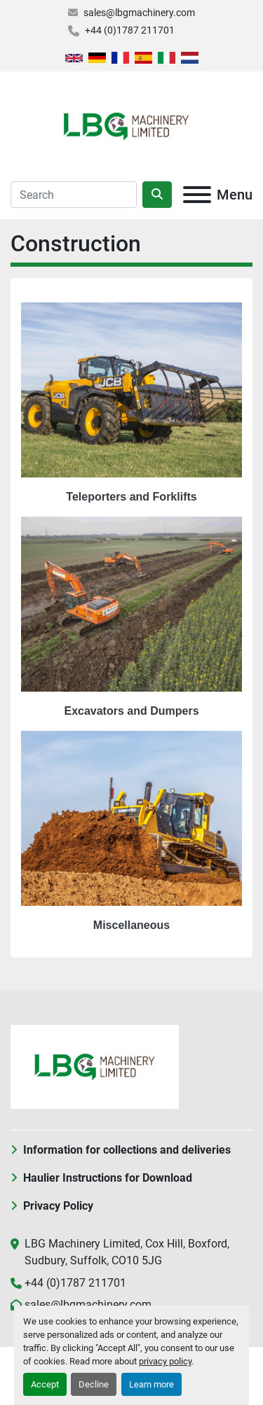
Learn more (151, 1384)
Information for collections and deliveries (127, 1149)
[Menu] (197, 194)
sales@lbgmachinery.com (139, 12)
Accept (45, 1384)
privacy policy (165, 1361)
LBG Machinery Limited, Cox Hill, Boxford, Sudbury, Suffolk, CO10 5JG (127, 1252)
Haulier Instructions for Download (107, 1177)
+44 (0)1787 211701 (130, 30)
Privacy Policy (58, 1205)
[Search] (74, 194)
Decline (94, 1384)
